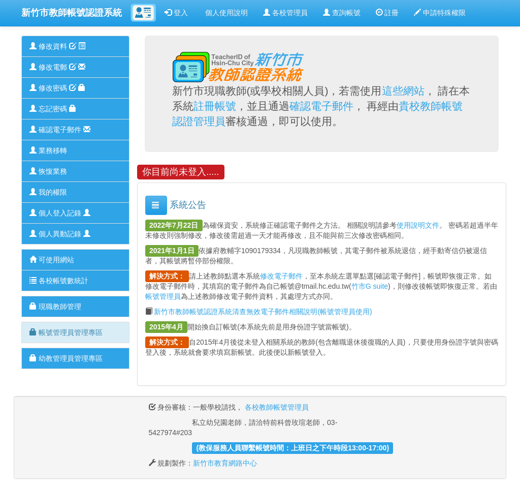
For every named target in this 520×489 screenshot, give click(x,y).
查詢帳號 (342, 13)
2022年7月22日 (174, 225)
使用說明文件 (418, 225)
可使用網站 (51, 260)
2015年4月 (166, 327)
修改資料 (57, 46)
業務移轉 (48, 150)
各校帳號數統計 (58, 281)
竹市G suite (369, 286)
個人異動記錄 (59, 234)
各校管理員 (285, 13)
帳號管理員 (163, 296)
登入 (176, 13)
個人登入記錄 (59, 213)
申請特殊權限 (440, 13)
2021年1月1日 (171, 251)
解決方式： (167, 276)
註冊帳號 (214, 106)
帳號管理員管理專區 (66, 332)
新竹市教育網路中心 (225, 463)
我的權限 (48, 192)
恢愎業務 (48, 171)
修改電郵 (57, 67)
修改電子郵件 (281, 276)
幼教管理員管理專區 (66, 358)
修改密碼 (57, 88)
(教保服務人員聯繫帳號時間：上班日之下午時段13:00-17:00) (292, 448)
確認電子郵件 (59, 130)
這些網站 (403, 91)
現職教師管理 (55, 306)
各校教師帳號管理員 (277, 407)
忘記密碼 (52, 109)
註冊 (387, 13)
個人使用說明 (225, 13)
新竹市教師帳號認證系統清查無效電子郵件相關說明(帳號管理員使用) (263, 312)
